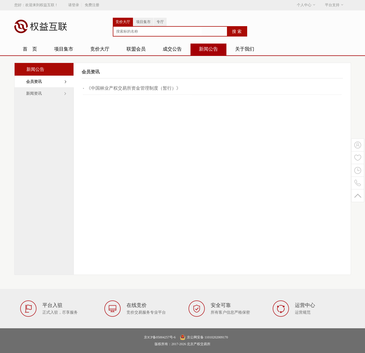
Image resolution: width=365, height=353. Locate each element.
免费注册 (92, 5)
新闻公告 (208, 49)
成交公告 (172, 49)
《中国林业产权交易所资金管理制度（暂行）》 (133, 88)
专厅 (160, 22)
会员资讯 (34, 82)
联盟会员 (136, 49)
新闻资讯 (34, 93)
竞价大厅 (123, 22)
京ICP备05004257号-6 (160, 337)
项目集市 (143, 22)
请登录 (73, 5)
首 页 (30, 49)
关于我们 (244, 49)
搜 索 (237, 31)
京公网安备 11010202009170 (207, 337)
